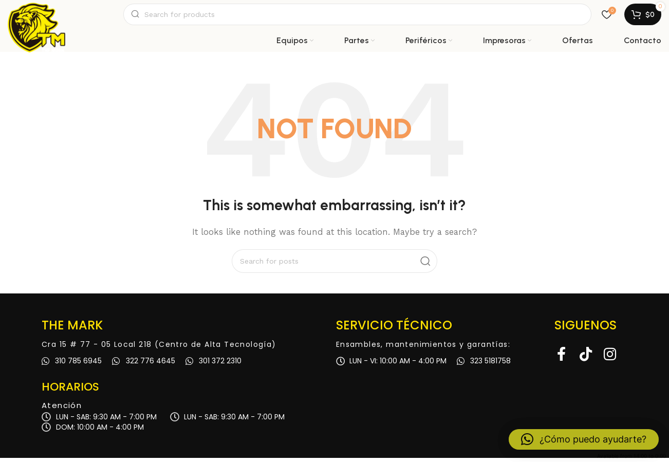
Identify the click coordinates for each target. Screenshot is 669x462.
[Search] (357, 16)
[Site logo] (36, 16)
